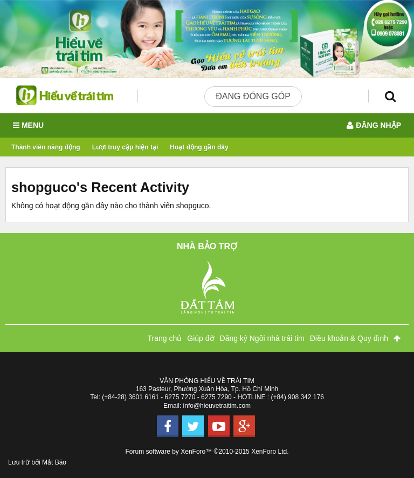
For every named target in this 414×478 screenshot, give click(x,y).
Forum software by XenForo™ (207, 451)
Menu (28, 125)
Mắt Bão (54, 462)
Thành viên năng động (45, 147)
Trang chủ (165, 338)
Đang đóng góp (253, 96)
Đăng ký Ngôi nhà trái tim (262, 338)
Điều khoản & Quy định (349, 338)
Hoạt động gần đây (199, 147)
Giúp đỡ (200, 338)
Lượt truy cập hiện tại (125, 147)
